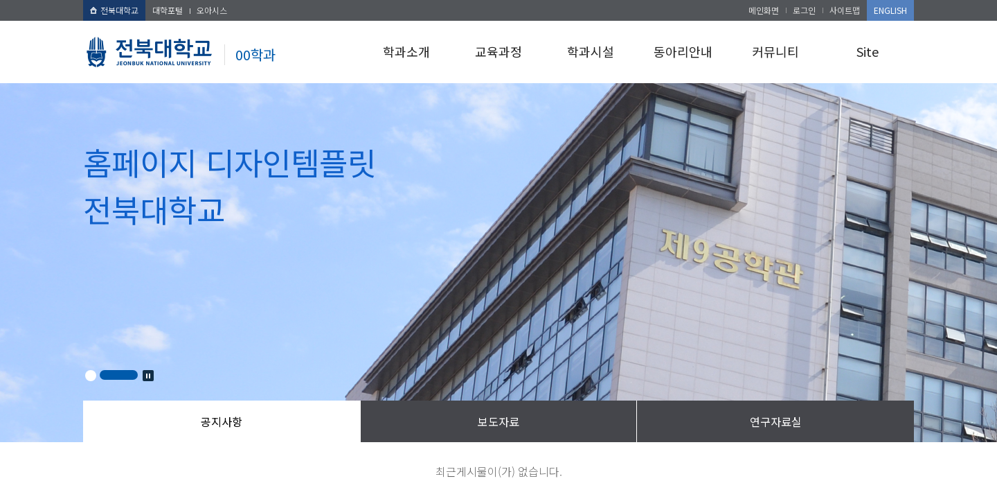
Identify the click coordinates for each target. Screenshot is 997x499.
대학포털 (167, 10)
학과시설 (590, 51)
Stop (148, 375)
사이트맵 (844, 10)
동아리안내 (683, 51)
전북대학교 (114, 10)
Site (867, 51)
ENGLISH (890, 10)
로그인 (804, 10)
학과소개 (406, 51)
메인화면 (763, 10)
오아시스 (212, 10)
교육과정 (498, 51)
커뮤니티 (775, 51)
